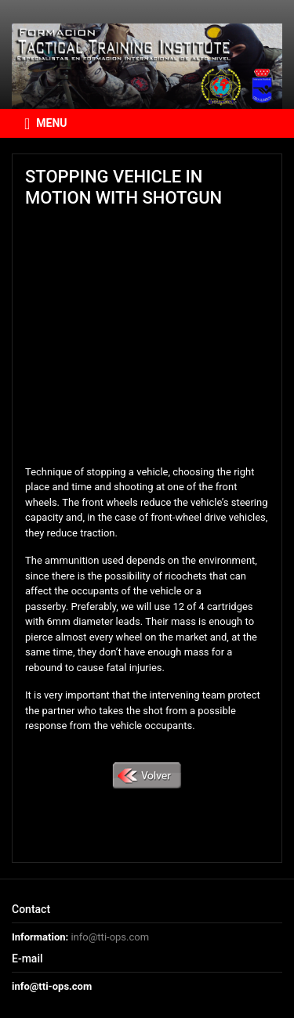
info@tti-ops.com (110, 937)
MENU (45, 124)
